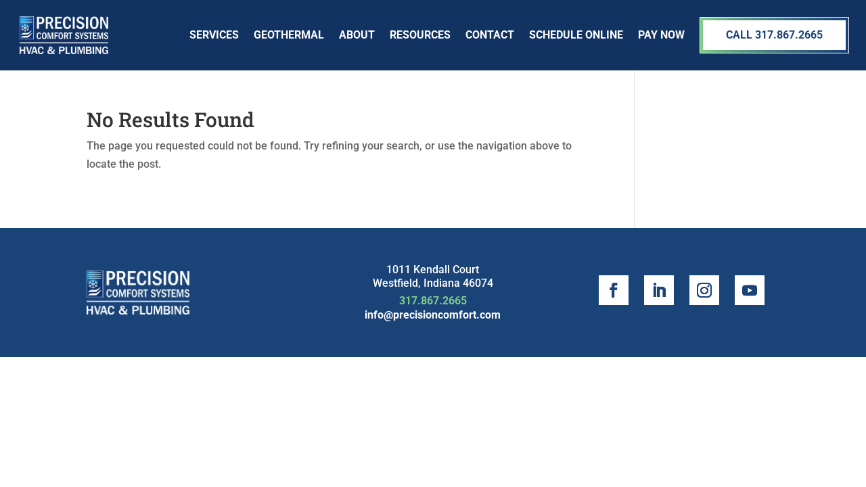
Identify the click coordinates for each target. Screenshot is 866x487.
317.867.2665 (433, 300)
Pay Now (661, 34)
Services (214, 34)
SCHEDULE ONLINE (576, 34)
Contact (489, 34)
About (357, 34)
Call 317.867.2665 (774, 34)
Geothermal (289, 34)
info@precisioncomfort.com (433, 314)
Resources (420, 34)
